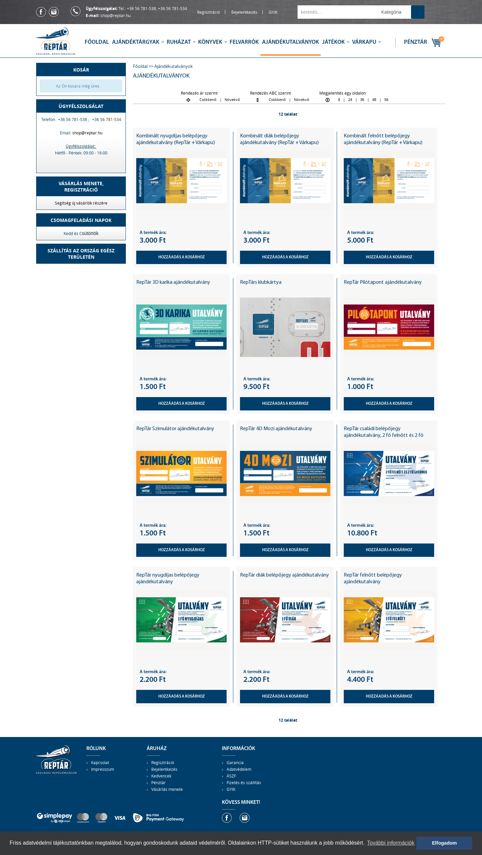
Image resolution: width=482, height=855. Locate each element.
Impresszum (102, 769)
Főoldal (97, 42)
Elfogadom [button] (444, 843)
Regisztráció (208, 12)
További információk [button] (390, 843)
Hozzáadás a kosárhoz (181, 257)
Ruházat (179, 42)
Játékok (333, 42)
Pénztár (415, 42)
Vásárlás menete (167, 789)
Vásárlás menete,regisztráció (81, 186)
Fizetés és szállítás (244, 782)
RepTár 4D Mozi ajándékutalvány (276, 429)
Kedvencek (161, 775)
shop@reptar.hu (115, 15)
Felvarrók (244, 42)
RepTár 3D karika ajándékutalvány (173, 282)
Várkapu (364, 42)
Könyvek (210, 42)
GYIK (273, 12)
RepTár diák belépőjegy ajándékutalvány (284, 575)
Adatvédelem (239, 769)
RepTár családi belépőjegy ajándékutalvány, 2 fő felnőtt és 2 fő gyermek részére (383, 435)
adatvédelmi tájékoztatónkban (58, 843)
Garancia (235, 762)
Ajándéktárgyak (135, 42)
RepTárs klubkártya (261, 282)
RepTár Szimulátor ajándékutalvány (175, 429)
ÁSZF (231, 775)
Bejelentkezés (244, 12)
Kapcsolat (100, 762)
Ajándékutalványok (290, 42)
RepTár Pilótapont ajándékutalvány (383, 282)
